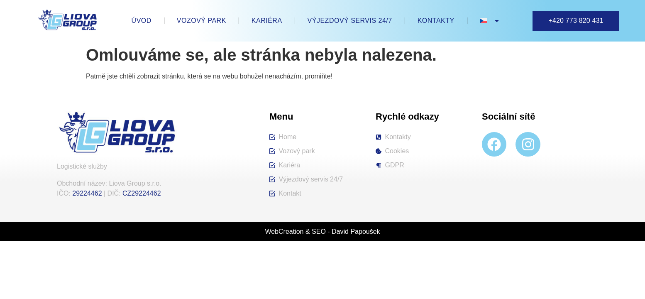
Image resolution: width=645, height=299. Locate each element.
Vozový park (201, 20)
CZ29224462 (141, 193)
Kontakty (436, 20)
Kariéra (267, 20)
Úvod (141, 20)
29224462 (87, 193)
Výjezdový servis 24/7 (350, 20)
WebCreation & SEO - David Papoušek (322, 231)
